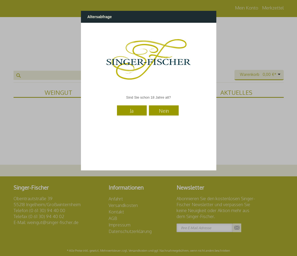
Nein (164, 111)
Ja (131, 111)
